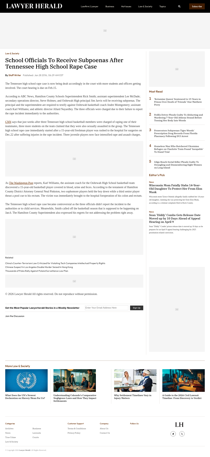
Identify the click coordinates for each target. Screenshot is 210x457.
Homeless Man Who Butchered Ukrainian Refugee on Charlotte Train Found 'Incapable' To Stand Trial (178, 149)
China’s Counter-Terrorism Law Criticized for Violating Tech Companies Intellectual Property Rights (55, 263)
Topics (162, 6)
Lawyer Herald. (25, 450)
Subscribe (197, 6)
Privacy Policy (74, 433)
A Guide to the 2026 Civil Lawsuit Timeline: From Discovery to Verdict (182, 396)
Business (109, 6)
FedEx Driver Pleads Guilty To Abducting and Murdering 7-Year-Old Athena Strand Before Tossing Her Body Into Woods (178, 117)
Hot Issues (126, 6)
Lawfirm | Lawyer (89, 6)
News (151, 182)
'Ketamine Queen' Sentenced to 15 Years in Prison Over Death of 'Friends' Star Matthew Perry (178, 102)
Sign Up (136, 308)
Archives (9, 428)
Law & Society (145, 6)
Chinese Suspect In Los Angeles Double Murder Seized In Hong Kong (39, 267)
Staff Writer (14, 75)
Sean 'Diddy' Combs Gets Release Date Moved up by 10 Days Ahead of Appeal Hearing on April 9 (175, 218)
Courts (36, 437)
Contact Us (105, 433)
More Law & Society (17, 366)
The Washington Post (21, 182)
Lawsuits (37, 433)
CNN (8, 121)
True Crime (10, 437)
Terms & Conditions (77, 428)
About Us (104, 428)
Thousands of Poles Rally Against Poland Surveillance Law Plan (36, 270)
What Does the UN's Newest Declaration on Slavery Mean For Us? (25, 396)
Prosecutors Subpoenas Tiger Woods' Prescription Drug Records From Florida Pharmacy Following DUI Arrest (175, 133)
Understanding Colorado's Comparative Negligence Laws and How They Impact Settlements (74, 398)
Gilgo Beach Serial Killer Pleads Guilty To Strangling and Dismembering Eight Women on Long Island (178, 165)
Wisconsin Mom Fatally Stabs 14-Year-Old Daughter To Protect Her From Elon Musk (175, 188)
